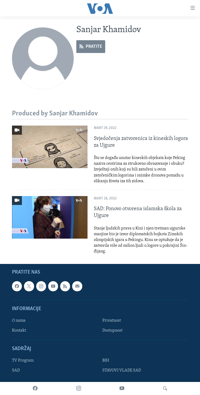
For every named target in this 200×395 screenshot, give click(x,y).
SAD (16, 370)
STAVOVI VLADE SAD (121, 370)
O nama (19, 321)
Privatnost (111, 321)
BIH (105, 360)
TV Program (23, 360)
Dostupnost (112, 330)
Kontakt (19, 330)
